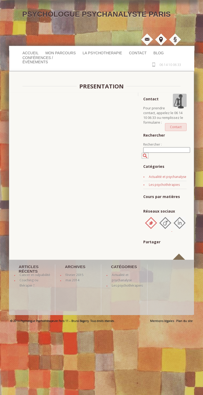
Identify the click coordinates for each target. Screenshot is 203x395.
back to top (179, 263)
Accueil (30, 53)
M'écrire (147, 39)
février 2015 (75, 275)
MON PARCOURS (60, 53)
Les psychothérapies (164, 184)
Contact (138, 53)
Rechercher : (152, 144)
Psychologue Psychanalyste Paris (96, 14)
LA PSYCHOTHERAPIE (102, 53)
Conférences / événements (37, 60)
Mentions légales (175, 39)
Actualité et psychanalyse (167, 176)
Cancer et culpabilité (35, 275)
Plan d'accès (161, 39)
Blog (159, 53)
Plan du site (184, 321)
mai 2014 (72, 280)
